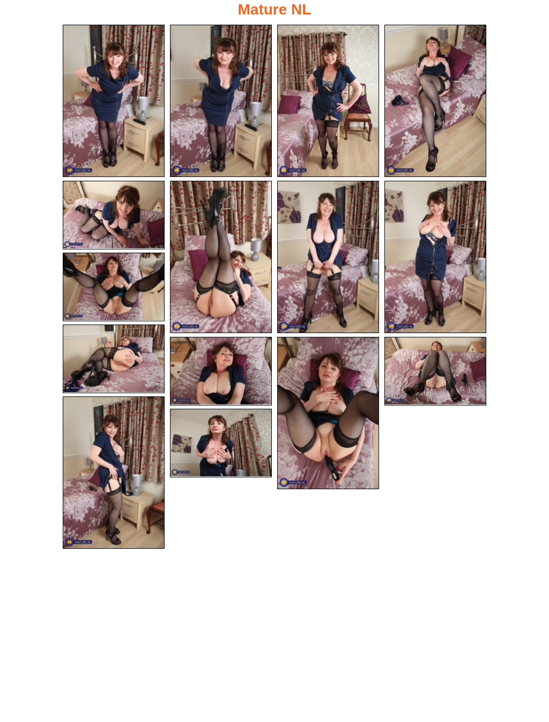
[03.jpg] (328, 101)
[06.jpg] (221, 257)
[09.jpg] (114, 287)
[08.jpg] (435, 257)
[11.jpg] (221, 371)
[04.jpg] (435, 101)
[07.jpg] (328, 257)
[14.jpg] (114, 472)
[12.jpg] (328, 413)
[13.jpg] (435, 371)
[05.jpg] (114, 215)
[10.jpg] (114, 359)
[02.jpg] (221, 101)
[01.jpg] (114, 101)
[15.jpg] (221, 443)
